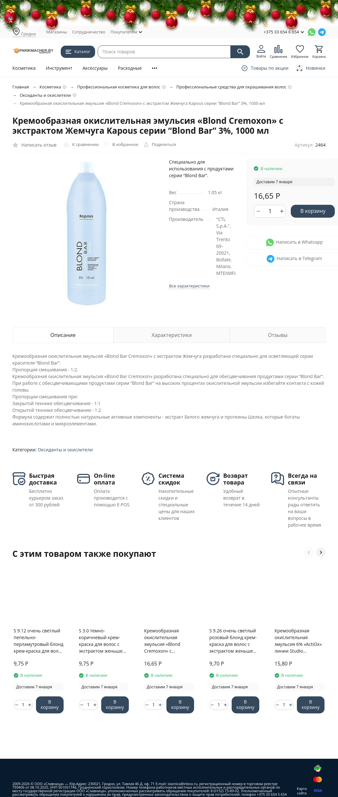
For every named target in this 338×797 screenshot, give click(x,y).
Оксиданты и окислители (45, 95)
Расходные (130, 68)
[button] (309, 552)
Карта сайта (302, 790)
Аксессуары (95, 68)
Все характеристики (189, 286)
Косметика (24, 68)
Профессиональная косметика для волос (118, 87)
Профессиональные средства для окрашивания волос (231, 87)
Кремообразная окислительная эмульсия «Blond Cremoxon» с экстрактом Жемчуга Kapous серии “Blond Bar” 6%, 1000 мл (166, 641)
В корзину (312, 210)
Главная (21, 87)
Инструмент (59, 68)
